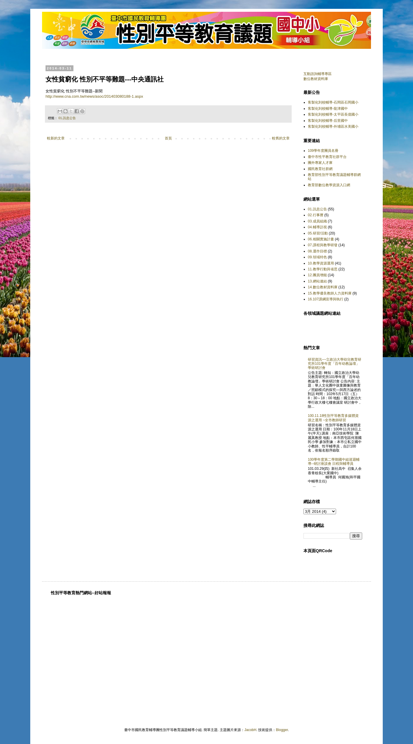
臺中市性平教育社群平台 (327, 157)
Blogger (282, 730)
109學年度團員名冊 (323, 151)
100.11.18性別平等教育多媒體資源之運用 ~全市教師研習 (333, 418)
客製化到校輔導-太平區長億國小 (333, 114)
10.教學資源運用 (321, 263)
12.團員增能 (317, 275)
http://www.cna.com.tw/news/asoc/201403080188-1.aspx (94, 96)
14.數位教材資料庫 (323, 287)
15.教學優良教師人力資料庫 (330, 293)
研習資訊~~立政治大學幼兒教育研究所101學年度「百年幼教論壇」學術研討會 (334, 363)
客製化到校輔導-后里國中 (328, 121)
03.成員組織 (317, 221)
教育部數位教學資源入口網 (329, 185)
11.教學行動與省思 (323, 269)
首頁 (168, 138)
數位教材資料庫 (315, 79)
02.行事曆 (315, 215)
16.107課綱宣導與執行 (325, 299)
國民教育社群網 (320, 169)
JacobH (250, 730)
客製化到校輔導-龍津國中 (328, 108)
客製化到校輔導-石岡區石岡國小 (333, 102)
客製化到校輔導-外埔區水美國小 (333, 126)
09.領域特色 (317, 257)
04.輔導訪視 (317, 227)
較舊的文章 (281, 138)
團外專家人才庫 (320, 163)
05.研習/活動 (318, 233)
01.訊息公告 (67, 118)
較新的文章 (56, 138)
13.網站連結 (317, 281)
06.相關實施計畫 (321, 239)
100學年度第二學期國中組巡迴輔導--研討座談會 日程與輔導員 (334, 461)
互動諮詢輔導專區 (317, 74)
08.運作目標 (317, 251)
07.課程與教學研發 (323, 245)
